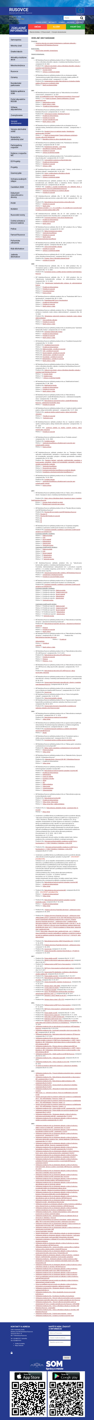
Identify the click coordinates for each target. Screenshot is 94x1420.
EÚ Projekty (15, 161)
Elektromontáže (47, 535)
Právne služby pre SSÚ (51, 976)
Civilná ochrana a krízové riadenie (18, 222)
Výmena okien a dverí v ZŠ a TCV (54, 999)
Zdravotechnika (47, 790)
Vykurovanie (46, 786)
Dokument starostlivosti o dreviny (17, 195)
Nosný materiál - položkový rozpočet (54, 353)
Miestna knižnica (18, 65)
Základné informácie (18, 29)
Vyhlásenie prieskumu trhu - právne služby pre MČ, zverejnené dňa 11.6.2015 (58, 1108)
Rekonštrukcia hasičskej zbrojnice (46, 637)
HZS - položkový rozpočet (51, 351)
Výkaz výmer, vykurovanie (50, 802)
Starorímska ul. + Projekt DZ (70, 951)
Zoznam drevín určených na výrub (53, 502)
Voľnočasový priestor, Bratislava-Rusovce (57, 114)
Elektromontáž (60, 606)
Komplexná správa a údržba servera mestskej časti (59, 740)
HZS (44, 537)
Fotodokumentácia (48, 291)
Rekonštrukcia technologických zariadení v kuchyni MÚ (61, 770)
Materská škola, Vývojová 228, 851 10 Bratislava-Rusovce (62, 759)
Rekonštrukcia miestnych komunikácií (55, 717)
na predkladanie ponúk (47, 96)
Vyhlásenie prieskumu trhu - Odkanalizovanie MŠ (50, 1058)
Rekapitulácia (47, 541)
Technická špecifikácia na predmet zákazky (56, 190)
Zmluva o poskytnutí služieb (51, 72)
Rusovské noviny (18, 215)
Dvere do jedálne (48, 776)
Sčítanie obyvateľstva (16, 108)
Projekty (14, 167)
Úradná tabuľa (16, 51)
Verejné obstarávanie (16, 122)
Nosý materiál (47, 539)
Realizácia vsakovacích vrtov (53, 1018)
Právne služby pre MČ (50, 958)
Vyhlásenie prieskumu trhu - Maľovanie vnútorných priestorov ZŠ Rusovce (58, 1034)
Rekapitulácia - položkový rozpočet (53, 358)
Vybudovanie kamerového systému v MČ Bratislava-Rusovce (62, 573)
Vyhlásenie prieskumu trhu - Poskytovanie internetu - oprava (53, 1313)
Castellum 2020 (17, 187)
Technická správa (48, 545)
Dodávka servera (49, 441)
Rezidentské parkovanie (16, 84)
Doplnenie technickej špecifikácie (46, 239)
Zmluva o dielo (47, 166)
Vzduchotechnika (48, 788)
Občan (37, 27)
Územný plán (16, 173)
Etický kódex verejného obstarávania (47, 50)
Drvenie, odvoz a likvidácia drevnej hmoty (56, 258)
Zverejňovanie (17, 115)
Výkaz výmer (47, 719)
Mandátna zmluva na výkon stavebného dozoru (57, 139)
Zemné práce (47, 543)
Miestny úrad (16, 46)
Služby (56, 27)
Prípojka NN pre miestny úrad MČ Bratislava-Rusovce (60, 512)
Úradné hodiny (41, 22)
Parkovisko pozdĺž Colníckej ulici (54, 1016)
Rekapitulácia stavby (49, 102)
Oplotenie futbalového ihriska (53, 331)
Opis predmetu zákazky (50, 320)
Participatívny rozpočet (16, 146)
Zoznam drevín (47, 70)
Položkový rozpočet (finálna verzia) (53, 576)
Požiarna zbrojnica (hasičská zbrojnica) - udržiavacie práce (62, 909)
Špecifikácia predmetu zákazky (52, 148)
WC (44, 782)
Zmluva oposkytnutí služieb (51, 152)
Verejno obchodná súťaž (18, 130)
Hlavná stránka (35, 32)
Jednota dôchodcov (15, 255)
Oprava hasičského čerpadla (44, 1231)
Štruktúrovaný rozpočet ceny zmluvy (54, 504)
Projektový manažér (50, 989)
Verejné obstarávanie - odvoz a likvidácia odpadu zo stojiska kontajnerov (58, 1233)
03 (41, 520)
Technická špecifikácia (50, 233)
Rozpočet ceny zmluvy (49, 468)
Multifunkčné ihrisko (50, 385)
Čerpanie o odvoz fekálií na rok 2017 (55, 995)
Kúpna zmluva (47, 293)
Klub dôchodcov (17, 249)
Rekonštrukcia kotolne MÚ (52, 798)
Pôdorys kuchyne (48, 750)
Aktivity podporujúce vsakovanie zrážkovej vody (58, 960)
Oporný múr (47, 692)
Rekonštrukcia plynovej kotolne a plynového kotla (59, 202)
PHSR (13, 203)
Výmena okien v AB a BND (52, 986)
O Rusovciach (45, 32)
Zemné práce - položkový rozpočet (53, 355)
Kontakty (80, 22)
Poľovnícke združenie (15, 242)
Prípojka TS (43, 514)
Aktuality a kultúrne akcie (19, 58)
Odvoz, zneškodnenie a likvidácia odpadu (57, 173)
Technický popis (48, 418)
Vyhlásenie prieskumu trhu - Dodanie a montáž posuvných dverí (55, 1315)
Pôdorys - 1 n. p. (47, 661)
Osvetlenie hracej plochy (51, 345)
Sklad (44, 780)
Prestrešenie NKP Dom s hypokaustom (56, 300)
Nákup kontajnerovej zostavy (53, 231)
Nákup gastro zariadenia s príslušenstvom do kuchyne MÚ (62, 748)
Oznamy (62, 22)
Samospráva (16, 40)
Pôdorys (45, 627)
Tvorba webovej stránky (51, 987)
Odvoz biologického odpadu (53, 246)
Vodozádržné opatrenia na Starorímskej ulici (57, 160)
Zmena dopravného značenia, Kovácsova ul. (57, 982)
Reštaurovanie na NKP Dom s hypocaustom (57, 964)
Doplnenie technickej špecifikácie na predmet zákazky (58, 470)
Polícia (13, 229)
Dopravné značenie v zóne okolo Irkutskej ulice (58, 217)
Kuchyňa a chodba (48, 778)
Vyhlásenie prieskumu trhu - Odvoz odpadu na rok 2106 (52, 1062)
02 (41, 518)
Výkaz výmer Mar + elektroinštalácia (53, 804)
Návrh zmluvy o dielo (49, 104)
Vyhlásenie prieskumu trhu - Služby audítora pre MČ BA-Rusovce (55, 1054)
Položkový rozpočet (49, 117)
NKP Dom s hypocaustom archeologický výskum (59, 968)
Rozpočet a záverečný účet (17, 138)
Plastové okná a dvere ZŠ (52, 1015)
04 (41, 522)
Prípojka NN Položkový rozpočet (50, 516)
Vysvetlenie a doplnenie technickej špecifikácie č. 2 (57, 472)
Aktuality (53, 22)
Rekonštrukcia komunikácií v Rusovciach (67, 96)
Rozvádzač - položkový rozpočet (53, 357)
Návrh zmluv (46, 206)
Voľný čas (75, 27)
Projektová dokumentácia (51, 106)
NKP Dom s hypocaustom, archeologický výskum (59, 1009)
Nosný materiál (47, 553)
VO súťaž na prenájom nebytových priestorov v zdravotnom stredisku (56, 1065)
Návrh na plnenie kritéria (50, 85)
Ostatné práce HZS (61, 592)
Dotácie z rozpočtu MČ (18, 154)
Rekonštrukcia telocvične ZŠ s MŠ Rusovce (57, 655)
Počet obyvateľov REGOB (18, 100)
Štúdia (44, 732)
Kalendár (70, 22)
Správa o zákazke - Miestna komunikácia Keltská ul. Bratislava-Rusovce (57, 1190)
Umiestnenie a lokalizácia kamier (53, 574)
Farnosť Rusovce (18, 235)
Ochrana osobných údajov (18, 180)
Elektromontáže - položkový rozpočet (54, 349)
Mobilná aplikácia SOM (18, 92)
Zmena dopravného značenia (53, 951)
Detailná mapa (48, 376)
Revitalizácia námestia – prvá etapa (55, 147)
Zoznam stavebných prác (50, 119)
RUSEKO (14, 209)
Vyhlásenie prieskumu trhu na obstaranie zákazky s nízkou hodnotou (56, 1272)
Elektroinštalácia (48, 784)
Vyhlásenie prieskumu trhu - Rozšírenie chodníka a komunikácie (55, 1296)
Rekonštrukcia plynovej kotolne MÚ (55, 890)
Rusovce (14, 71)
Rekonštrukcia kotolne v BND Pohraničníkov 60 (58, 941)
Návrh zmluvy (47, 223)
